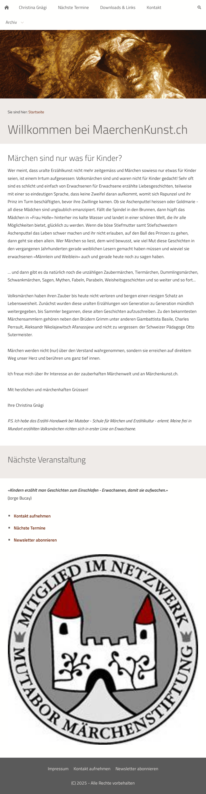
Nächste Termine (29, 528)
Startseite (36, 112)
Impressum (58, 768)
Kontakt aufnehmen (32, 516)
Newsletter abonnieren (35, 540)
